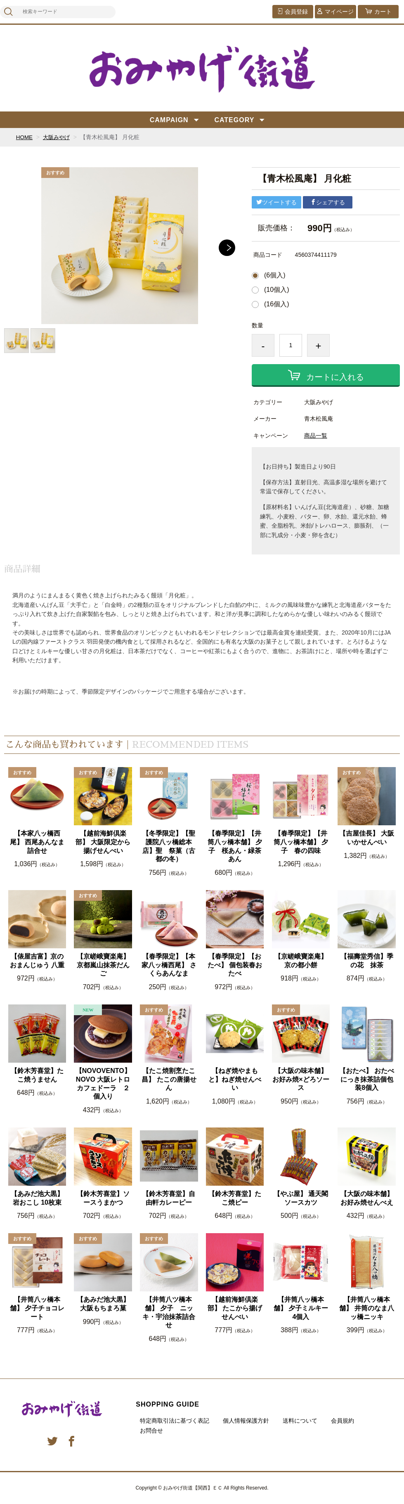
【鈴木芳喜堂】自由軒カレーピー (168, 1198)
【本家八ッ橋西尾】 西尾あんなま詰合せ (37, 842)
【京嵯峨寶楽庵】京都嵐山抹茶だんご (103, 965)
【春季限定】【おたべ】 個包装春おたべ (235, 965)
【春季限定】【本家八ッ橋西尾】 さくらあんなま (169, 965)
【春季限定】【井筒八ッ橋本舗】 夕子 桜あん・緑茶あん (235, 846)
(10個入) (276, 290)
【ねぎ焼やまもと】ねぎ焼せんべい (234, 1079)
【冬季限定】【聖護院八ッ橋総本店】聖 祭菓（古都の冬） (168, 846)
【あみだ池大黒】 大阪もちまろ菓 (103, 1304)
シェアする (327, 202)
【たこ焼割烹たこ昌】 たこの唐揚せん (169, 1079)
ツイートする (276, 202)
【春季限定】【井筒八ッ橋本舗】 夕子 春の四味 (301, 842)
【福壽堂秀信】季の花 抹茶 (366, 961)
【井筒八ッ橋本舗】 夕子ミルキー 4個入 (302, 1308)
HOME (24, 137)
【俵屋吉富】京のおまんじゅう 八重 (37, 961)
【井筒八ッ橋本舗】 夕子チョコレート (37, 1308)
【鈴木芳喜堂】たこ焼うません (37, 1075)
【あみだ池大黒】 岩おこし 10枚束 (37, 1198)
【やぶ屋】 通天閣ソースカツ (301, 1198)
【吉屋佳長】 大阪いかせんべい (366, 838)
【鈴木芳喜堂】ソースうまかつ (103, 1198)
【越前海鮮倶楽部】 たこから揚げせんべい (235, 1308)
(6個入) (275, 275)
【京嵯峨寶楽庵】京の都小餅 (300, 961)
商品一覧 (315, 435)
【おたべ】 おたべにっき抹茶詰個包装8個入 (366, 1079)
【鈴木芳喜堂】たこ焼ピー (234, 1198)
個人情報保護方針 (246, 1420)
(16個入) (276, 304)
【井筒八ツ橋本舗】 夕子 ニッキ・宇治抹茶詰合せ (168, 1312)
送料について (300, 1420)
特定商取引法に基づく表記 (174, 1420)
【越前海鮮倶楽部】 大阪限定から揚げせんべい (103, 842)
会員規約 (342, 1420)
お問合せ (151, 1430)
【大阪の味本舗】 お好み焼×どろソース (300, 1079)
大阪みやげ (58, 137)
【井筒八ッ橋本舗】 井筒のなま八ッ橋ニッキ (366, 1308)
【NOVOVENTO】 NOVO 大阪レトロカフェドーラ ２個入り (103, 1083)
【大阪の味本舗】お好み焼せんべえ (366, 1198)
